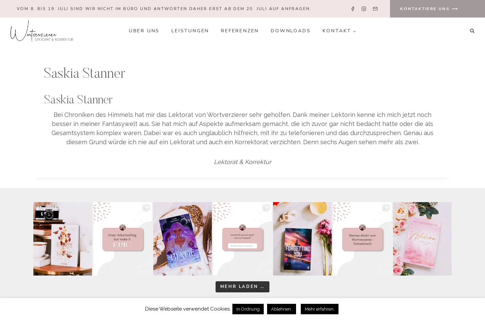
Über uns (144, 31)
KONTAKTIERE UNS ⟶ (429, 8)
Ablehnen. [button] (281, 309)
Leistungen (190, 31)
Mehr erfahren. (319, 309)
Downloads (291, 31)
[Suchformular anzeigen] (472, 31)
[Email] (375, 9)
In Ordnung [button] (248, 309)
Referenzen (240, 31)
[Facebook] (353, 9)
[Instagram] (364, 9)
